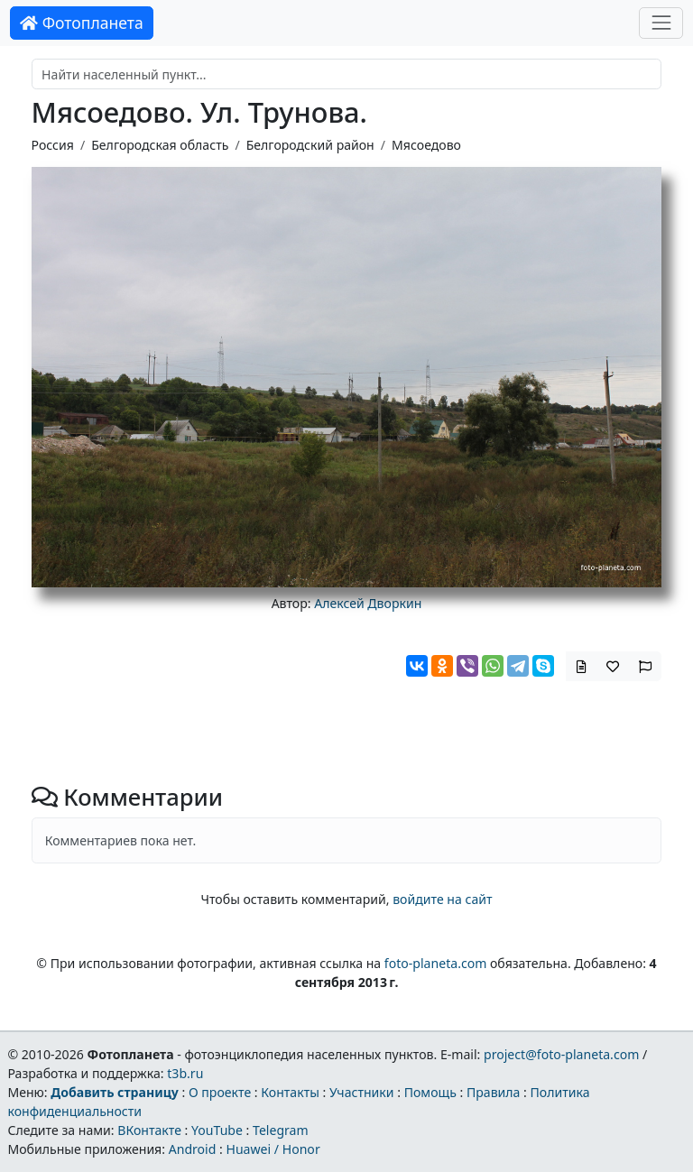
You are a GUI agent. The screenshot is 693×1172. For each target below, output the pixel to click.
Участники (361, 1092)
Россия (53, 144)
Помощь (430, 1092)
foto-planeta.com (435, 963)
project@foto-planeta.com (561, 1054)
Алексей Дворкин (367, 603)
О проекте (220, 1092)
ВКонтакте (149, 1130)
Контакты (290, 1092)
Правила (493, 1092)
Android (193, 1149)
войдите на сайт (442, 899)
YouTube (217, 1130)
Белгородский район (310, 144)
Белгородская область (159, 144)
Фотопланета (81, 22)
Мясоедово (426, 144)
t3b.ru (185, 1073)
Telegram (281, 1130)
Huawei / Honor (272, 1149)
